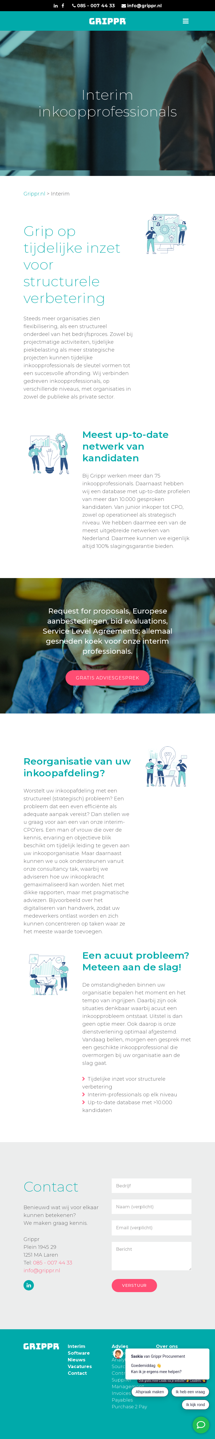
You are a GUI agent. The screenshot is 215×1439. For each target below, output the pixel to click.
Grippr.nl (34, 194)
